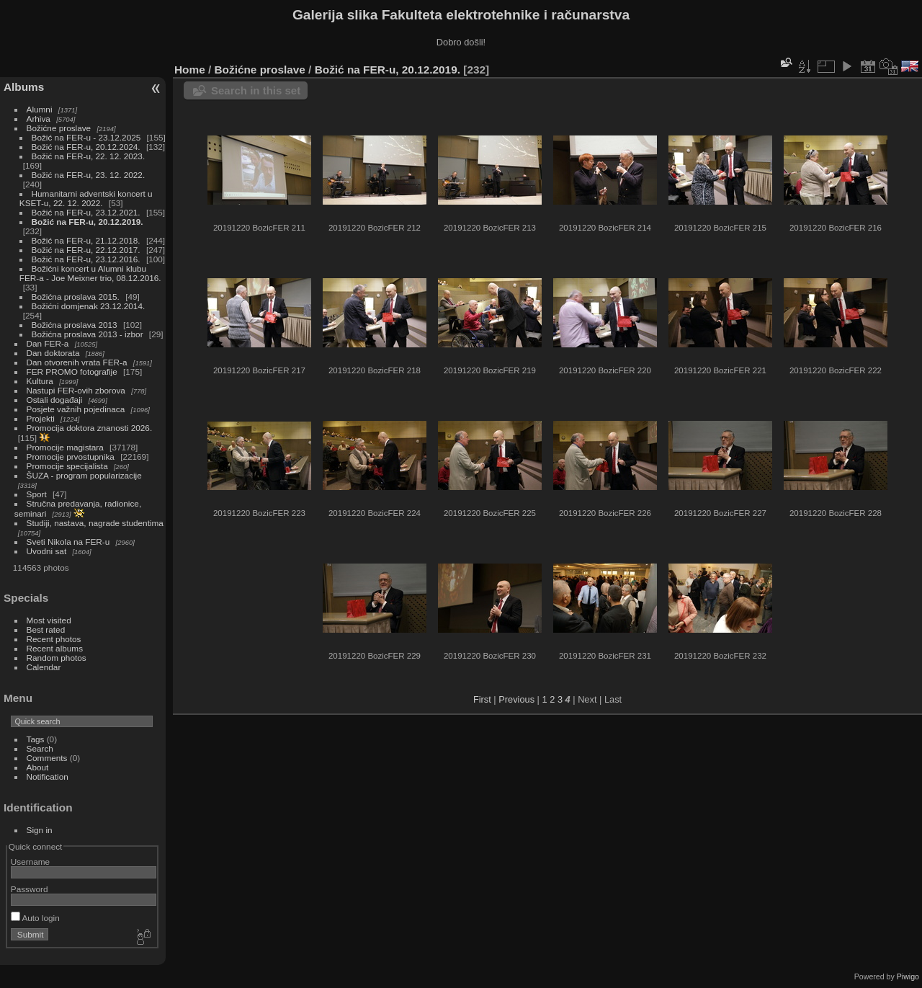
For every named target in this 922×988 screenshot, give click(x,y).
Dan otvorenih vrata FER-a (77, 362)
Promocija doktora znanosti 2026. (90, 427)
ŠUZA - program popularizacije (84, 475)
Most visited (49, 620)
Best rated (46, 629)
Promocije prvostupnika (71, 456)
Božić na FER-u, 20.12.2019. (87, 221)
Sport (37, 494)
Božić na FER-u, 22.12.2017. (86, 249)
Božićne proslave (59, 128)
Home (189, 69)
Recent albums (55, 648)
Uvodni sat (47, 551)
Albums (24, 87)
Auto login (35, 917)
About (38, 767)
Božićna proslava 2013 (74, 324)
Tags (36, 739)
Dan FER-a (48, 343)
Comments (47, 757)
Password (29, 889)
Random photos (56, 657)
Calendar (44, 667)
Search (40, 748)
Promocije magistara (65, 447)
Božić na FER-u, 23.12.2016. (86, 259)
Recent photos (54, 639)
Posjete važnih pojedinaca (76, 409)
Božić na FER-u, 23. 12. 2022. (89, 174)
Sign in (40, 830)
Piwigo (908, 976)
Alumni (40, 109)
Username (30, 861)
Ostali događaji (55, 399)
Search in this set (255, 90)
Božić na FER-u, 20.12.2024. (86, 146)
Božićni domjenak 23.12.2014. (89, 306)
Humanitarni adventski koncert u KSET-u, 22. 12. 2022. (86, 198)
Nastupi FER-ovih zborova (76, 390)
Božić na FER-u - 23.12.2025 (86, 137)
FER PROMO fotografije (72, 371)
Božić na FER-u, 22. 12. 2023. (89, 156)
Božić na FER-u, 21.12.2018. (86, 240)
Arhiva (38, 118)
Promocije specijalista (67, 466)
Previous (516, 699)
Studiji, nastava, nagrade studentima (95, 523)
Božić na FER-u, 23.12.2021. (86, 212)
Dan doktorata (53, 352)
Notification (47, 776)
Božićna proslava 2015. (76, 296)
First (482, 699)
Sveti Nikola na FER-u (68, 541)
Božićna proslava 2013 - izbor (87, 334)
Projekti (41, 418)
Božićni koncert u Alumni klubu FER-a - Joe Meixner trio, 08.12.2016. (90, 273)
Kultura (40, 381)
